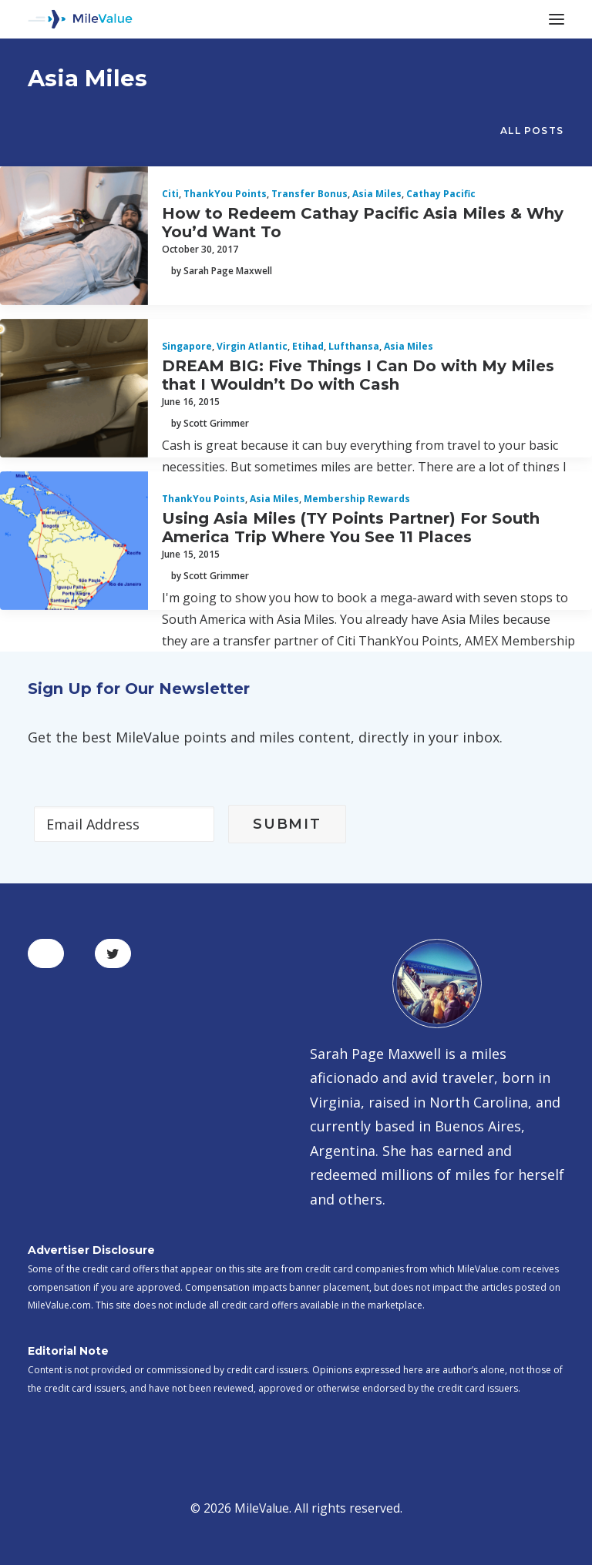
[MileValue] (80, 19)
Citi (170, 193)
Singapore (187, 346)
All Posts (531, 130)
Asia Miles (377, 193)
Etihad (308, 346)
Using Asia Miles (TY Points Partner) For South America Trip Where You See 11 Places (351, 527)
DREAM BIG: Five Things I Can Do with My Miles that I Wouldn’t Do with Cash (358, 375)
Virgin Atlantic (252, 346)
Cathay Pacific (441, 193)
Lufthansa (353, 346)
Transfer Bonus (309, 193)
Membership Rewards (357, 498)
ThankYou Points (225, 193)
